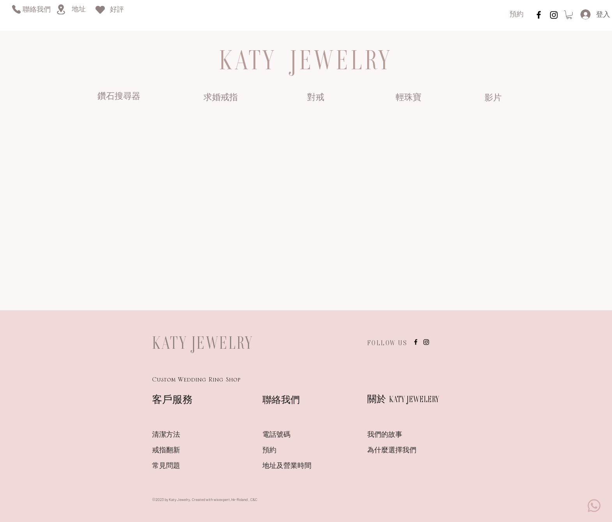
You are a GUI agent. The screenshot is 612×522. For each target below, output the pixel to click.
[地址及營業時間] (300, 467)
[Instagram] (554, 15)
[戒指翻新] (179, 451)
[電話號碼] (290, 435)
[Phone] (16, 9)
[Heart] (100, 9)
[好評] (117, 10)
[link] (569, 15)
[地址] (78, 10)
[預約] (516, 15)
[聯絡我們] (36, 10)
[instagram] (539, 15)
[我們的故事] (395, 435)
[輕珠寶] (408, 98)
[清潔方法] (179, 435)
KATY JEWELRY (202, 342)
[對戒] (315, 98)
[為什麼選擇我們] (395, 451)
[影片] (492, 98)
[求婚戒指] (221, 98)
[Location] (61, 9)
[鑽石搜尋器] (119, 97)
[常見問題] (179, 467)
